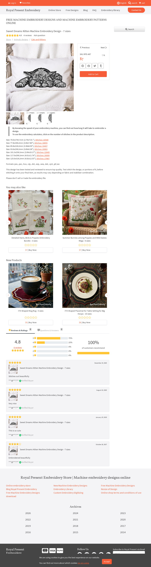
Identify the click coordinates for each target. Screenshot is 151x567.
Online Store (54, 10)
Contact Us (136, 10)
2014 (123, 532)
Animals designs (21, 39)
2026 (28, 513)
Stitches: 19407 (40, 146)
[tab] (20, 330)
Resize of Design (109, 489)
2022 (28, 519)
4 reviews (28, 35)
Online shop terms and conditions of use (121, 492)
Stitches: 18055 (40, 143)
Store (8, 39)
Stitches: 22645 (43, 152)
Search (129, 29)
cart (142, 3)
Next (103, 47)
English (122, 3)
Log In (12, 3)
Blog (85, 10)
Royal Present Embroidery (23, 10)
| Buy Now (30, 250)
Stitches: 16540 (41, 139)
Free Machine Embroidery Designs (118, 485)
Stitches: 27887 (43, 158)
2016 (28, 532)
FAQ (94, 10)
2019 (28, 526)
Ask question (39, 35)
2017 (123, 526)
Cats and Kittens (38, 39)
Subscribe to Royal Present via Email (129, 549)
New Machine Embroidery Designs (70, 485)
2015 (75, 532)
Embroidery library (110, 10)
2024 (75, 513)
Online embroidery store (18, 485)
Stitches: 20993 (40, 149)
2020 (123, 519)
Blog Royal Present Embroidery (21, 489)
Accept (107, 561)
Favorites (25, 2)
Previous (86, 47)
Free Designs (72, 10)
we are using (83, 563)
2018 (75, 526)
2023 (123, 513)
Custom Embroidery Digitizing (68, 492)
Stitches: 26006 (43, 155)
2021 (75, 519)
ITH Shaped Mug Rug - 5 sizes (30, 310)
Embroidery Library (63, 489)
